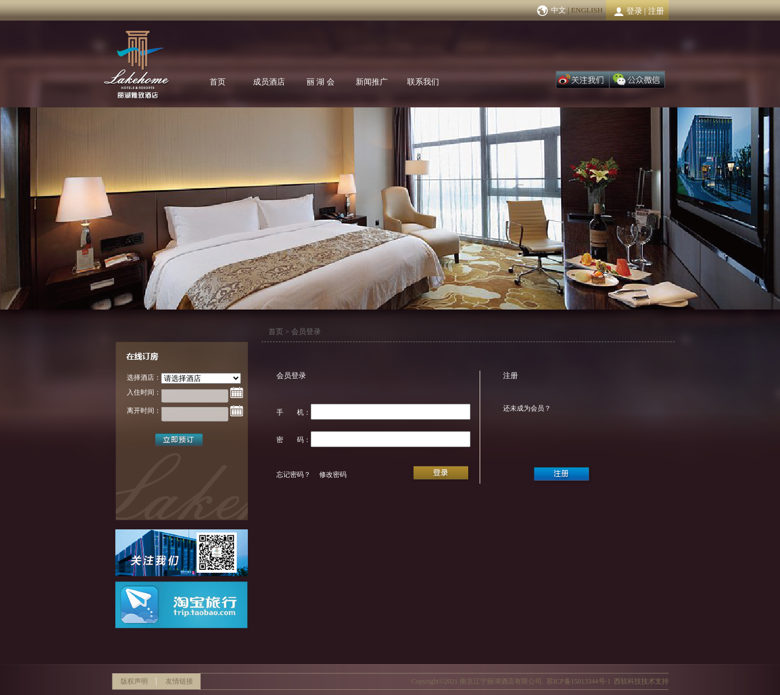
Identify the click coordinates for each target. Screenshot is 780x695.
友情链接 (179, 681)
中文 (558, 10)
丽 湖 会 (321, 82)
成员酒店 (269, 82)
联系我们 (423, 82)
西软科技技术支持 (641, 681)
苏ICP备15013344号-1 (578, 681)
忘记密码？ (293, 475)
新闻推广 (372, 82)
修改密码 (333, 475)
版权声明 (134, 681)
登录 (634, 11)
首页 (218, 82)
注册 (656, 11)
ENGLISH (587, 10)
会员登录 (306, 331)
